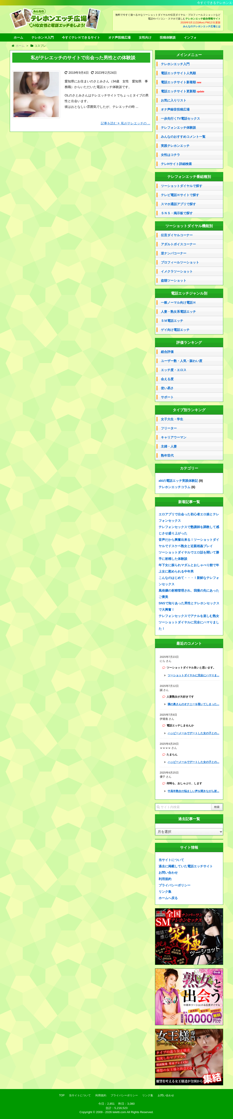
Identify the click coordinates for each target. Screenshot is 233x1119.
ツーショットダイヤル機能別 (189, 226)
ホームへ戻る (168, 898)
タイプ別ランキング (189, 410)
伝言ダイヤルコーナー (177, 235)
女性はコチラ (170, 154)
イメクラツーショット (177, 271)
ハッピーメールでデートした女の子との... (193, 733)
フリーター (169, 428)
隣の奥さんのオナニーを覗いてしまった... (193, 704)
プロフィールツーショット (180, 262)
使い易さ (167, 388)
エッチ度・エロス (173, 369)
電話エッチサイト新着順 (181, 82)
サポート (167, 397)
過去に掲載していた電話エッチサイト (186, 866)
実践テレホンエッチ (175, 145)
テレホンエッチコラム (174, 487)
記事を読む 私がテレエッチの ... (125, 123)
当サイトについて (171, 860)
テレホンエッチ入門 (175, 64)
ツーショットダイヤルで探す (181, 185)
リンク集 (165, 891)
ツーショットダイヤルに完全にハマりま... (193, 675)
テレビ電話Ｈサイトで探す (180, 195)
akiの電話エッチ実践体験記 (178, 480)
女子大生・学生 (172, 419)
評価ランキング (189, 342)
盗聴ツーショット (173, 280)
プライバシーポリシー (174, 885)
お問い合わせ (168, 872)
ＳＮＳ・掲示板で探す (177, 213)
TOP (61, 1095)
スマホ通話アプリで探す (178, 204)
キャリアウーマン (173, 437)
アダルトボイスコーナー (178, 244)
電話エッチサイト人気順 (178, 73)
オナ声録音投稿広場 (175, 109)
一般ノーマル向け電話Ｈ (178, 302)
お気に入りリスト (173, 100)
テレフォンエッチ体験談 (178, 127)
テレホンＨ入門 (42, 37)
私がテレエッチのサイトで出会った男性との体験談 (83, 57)
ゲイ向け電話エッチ (175, 329)
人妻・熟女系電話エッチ (178, 311)
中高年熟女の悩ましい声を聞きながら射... (193, 791)
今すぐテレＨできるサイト (81, 37)
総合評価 (167, 351)
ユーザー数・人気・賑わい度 (181, 360)
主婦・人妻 (169, 446)
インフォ (190, 37)
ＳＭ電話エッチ (172, 320)
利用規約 (165, 879)
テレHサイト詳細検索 (176, 163)
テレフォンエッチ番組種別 (189, 177)
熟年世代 (167, 455)
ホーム (18, 37)
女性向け (145, 37)
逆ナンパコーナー (173, 253)
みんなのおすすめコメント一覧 (183, 136)
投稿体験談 (168, 37)
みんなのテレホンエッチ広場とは (201, 26)
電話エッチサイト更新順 (182, 91)
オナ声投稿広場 (119, 37)
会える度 (167, 379)
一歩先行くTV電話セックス (180, 118)
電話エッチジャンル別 (189, 293)
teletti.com (119, 1112)
